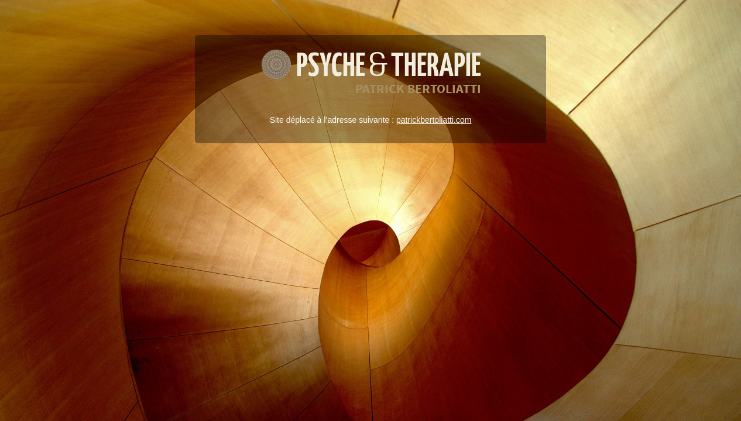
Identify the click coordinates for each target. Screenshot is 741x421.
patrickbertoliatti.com (433, 120)
